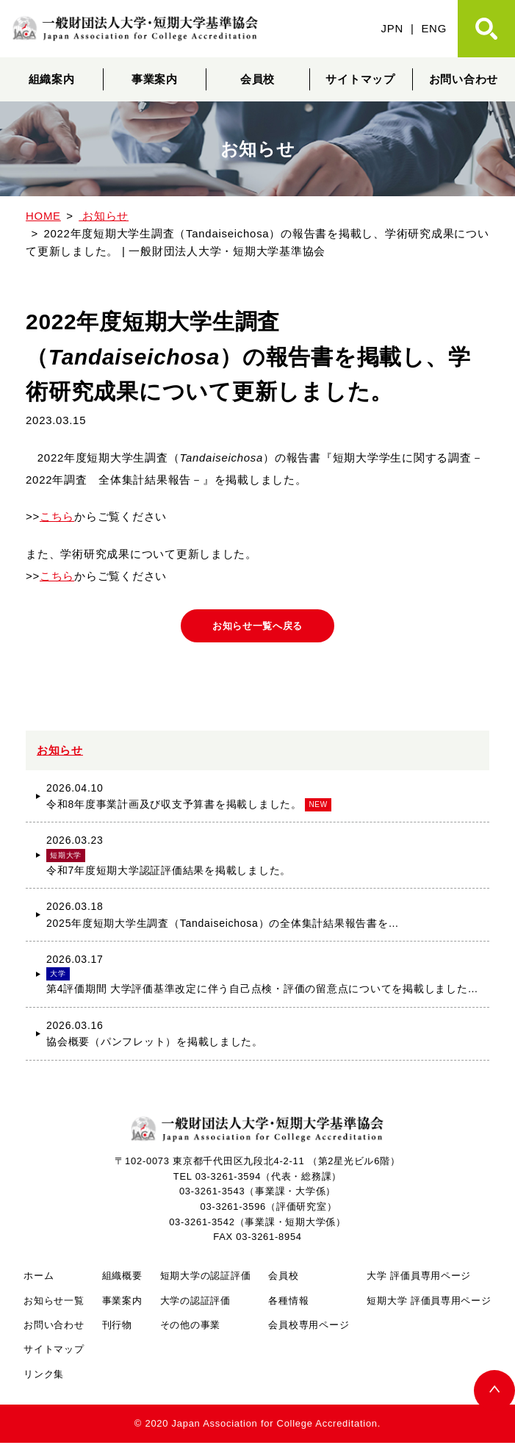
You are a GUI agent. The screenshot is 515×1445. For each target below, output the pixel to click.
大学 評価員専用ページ (419, 1277)
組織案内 (52, 79)
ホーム (39, 1277)
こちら (57, 516)
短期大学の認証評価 (205, 1277)
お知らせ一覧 (54, 1302)
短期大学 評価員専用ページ (429, 1302)
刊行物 (117, 1327)
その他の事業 (190, 1327)
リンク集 (44, 1376)
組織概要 (122, 1277)
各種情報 (288, 1302)
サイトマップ (360, 79)
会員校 (257, 79)
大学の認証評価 (195, 1302)
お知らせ (60, 752)
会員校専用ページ (308, 1327)
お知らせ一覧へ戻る (257, 627)
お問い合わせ (54, 1327)
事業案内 (155, 79)
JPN (392, 28)
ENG (434, 28)
